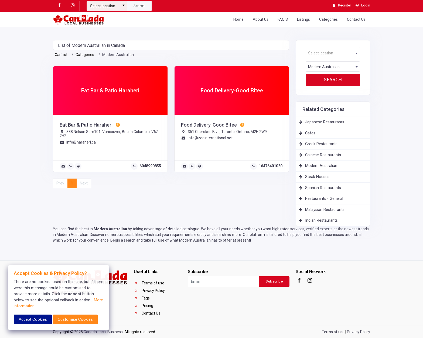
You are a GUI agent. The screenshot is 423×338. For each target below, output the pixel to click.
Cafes (310, 133)
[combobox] (107, 4)
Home (238, 19)
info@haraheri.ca (81, 142)
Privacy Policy (149, 290)
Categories (328, 19)
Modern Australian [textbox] (324, 67)
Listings (303, 19)
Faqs (142, 298)
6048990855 (150, 166)
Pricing (143, 306)
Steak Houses (317, 177)
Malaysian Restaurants (324, 209)
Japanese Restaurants (324, 122)
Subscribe (274, 281)
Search (139, 6)
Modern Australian (321, 165)
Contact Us (356, 19)
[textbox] (107, 6)
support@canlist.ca (73, 292)
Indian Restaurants (321, 220)
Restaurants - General (324, 198)
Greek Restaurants (321, 144)
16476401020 (270, 166)
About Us (260, 19)
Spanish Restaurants (323, 188)
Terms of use (149, 283)
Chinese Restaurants (323, 155)
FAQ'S (283, 19)
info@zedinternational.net (210, 138)
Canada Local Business (103, 332)
